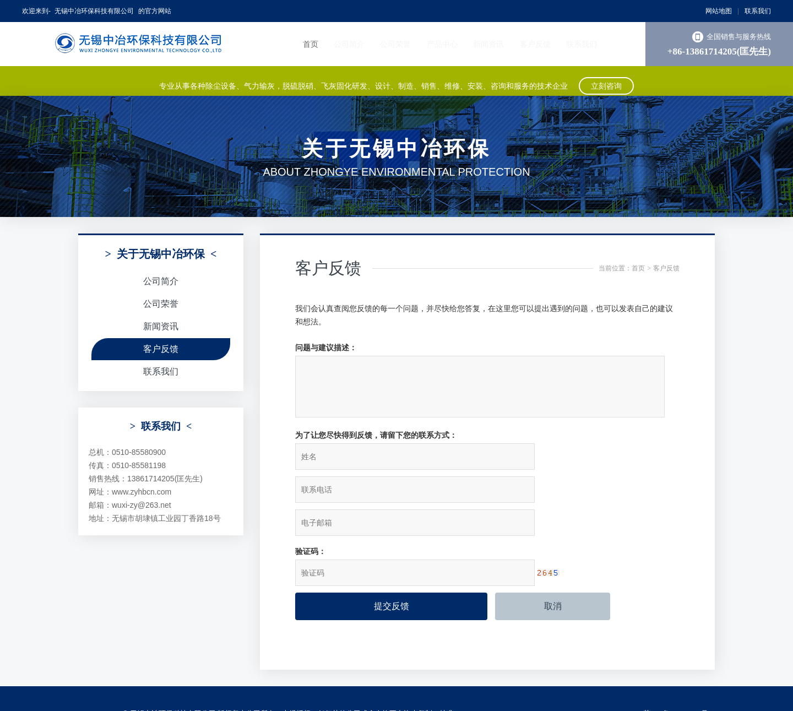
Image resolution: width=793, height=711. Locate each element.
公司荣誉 (395, 44)
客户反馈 (535, 44)
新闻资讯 (488, 44)
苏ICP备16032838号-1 (679, 661)
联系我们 (758, 11)
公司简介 (349, 44)
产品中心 (442, 44)
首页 (310, 44)
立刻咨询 (606, 81)
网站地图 (718, 11)
